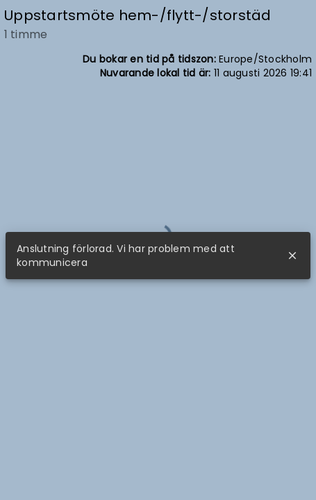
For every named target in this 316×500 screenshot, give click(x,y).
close (292, 255)
